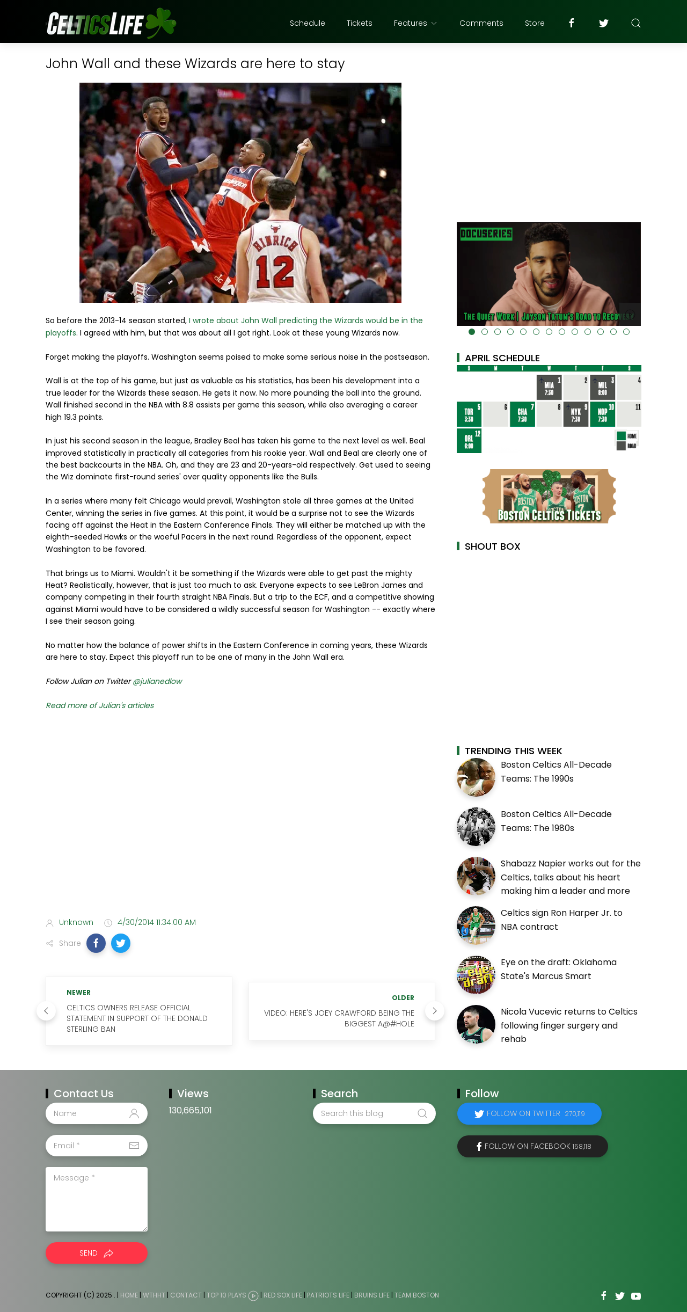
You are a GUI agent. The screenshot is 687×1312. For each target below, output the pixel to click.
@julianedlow (157, 681)
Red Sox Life (283, 1295)
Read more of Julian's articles (101, 705)
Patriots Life (328, 1295)
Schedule (307, 23)
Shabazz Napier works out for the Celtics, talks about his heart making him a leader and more (571, 877)
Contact (186, 1295)
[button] (96, 943)
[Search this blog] (374, 1113)
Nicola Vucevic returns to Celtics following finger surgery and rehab (569, 1025)
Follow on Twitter (536, 1113)
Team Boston (416, 1295)
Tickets (359, 23)
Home (129, 1295)
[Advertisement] (240, 824)
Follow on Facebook (538, 1146)
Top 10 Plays (226, 1295)
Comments (481, 23)
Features (416, 23)
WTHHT (154, 1295)
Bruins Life (372, 1295)
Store (535, 23)
